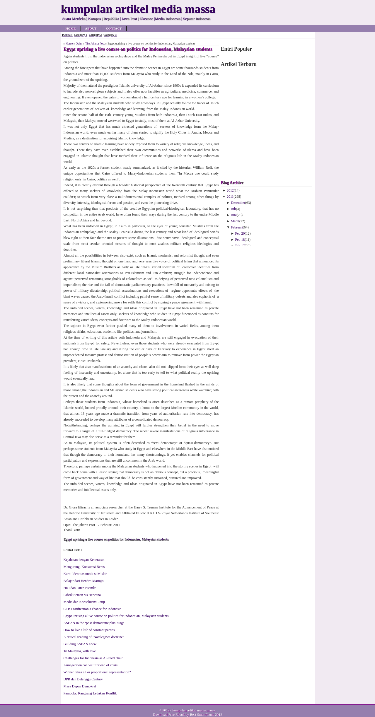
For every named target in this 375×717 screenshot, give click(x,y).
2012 (230, 190)
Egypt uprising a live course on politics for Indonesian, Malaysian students (116, 539)
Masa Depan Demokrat (80, 686)
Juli (233, 209)
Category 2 (95, 34)
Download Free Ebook (169, 715)
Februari (237, 227)
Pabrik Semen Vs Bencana (82, 595)
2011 (230, 196)
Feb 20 (240, 233)
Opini (79, 43)
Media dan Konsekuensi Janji (84, 602)
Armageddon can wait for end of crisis (91, 665)
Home (71, 28)
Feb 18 (240, 240)
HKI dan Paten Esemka (80, 588)
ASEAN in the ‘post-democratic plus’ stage (94, 623)
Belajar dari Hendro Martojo (84, 581)
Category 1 (80, 34)
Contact (114, 28)
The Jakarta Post (95, 43)
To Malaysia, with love (80, 651)
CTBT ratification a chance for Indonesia (92, 609)
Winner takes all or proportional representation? (97, 672)
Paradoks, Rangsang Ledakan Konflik (90, 693)
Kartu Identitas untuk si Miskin (86, 574)
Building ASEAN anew (80, 644)
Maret (235, 221)
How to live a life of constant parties (89, 630)
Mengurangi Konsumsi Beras (84, 567)
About (90, 28)
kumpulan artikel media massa (193, 710)
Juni (234, 215)
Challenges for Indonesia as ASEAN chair (93, 658)
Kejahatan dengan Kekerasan (84, 560)
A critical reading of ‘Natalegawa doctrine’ (94, 637)
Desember (238, 203)
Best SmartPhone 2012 (206, 715)
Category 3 (109, 34)
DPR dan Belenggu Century (83, 679)
